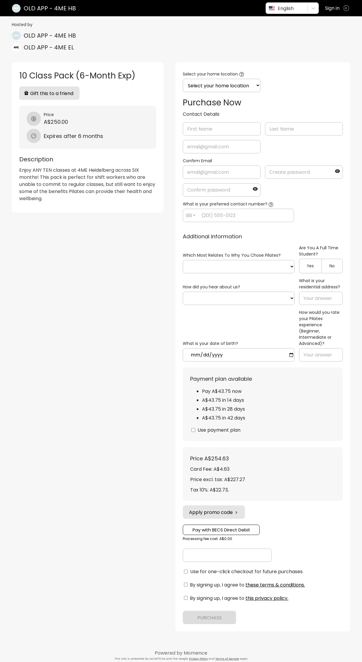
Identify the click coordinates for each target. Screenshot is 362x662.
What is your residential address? (319, 284)
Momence (195, 653)
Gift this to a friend (48, 93)
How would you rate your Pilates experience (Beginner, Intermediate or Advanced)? (319, 327)
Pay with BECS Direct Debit (221, 530)
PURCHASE (209, 617)
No (332, 266)
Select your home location (210, 74)
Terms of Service (227, 659)
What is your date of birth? (210, 343)
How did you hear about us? (211, 287)
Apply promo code (214, 512)
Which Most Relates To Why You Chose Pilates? (232, 255)
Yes (310, 266)
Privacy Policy (198, 659)
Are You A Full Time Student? (318, 251)
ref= (239, 266)
